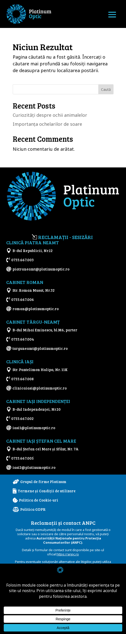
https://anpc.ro (68, 554)
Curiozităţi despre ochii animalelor (50, 115)
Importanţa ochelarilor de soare (47, 124)
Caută (106, 89)
